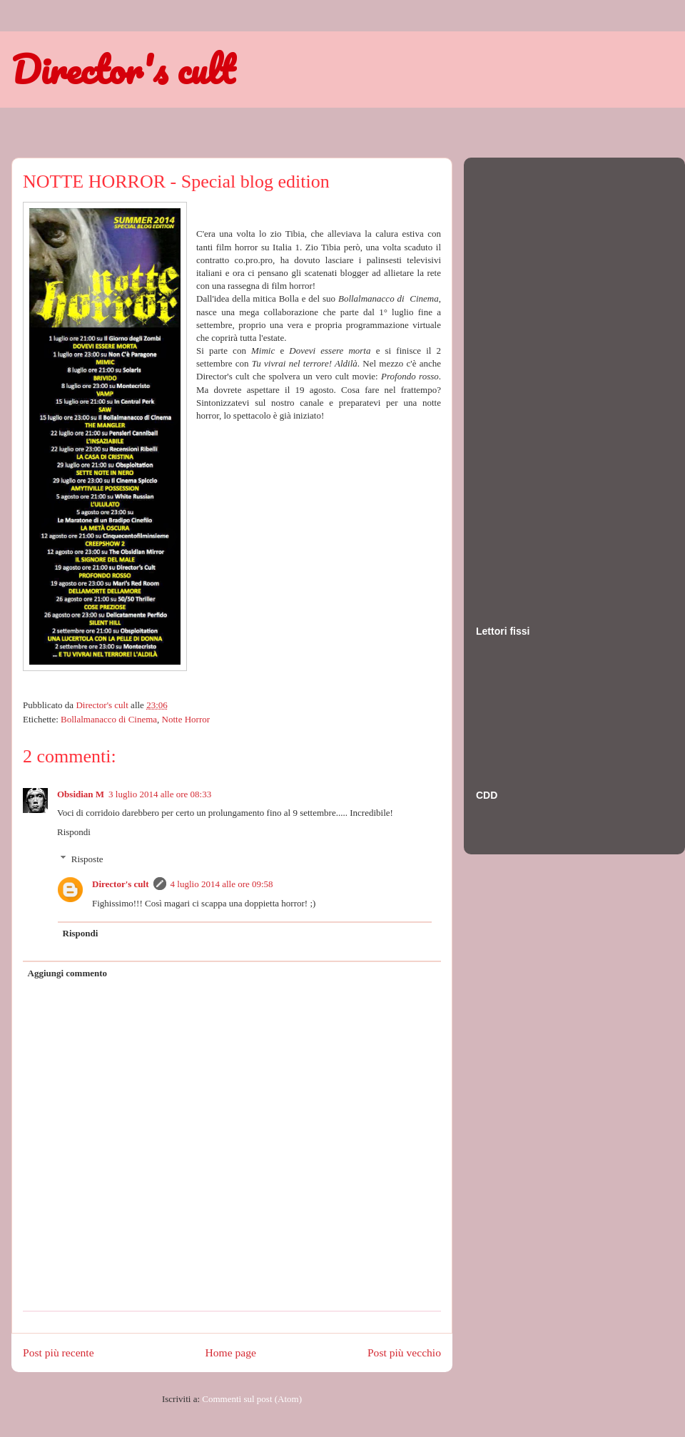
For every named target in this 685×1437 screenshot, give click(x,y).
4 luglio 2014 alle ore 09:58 (222, 884)
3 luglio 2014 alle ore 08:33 (159, 794)
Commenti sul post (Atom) (252, 1398)
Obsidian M (80, 794)
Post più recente (58, 1352)
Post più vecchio (404, 1352)
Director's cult (122, 69)
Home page (231, 1352)
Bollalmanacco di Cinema (109, 719)
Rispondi (74, 832)
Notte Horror (186, 719)
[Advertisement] (533, 377)
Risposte (87, 859)
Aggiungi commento (68, 973)
